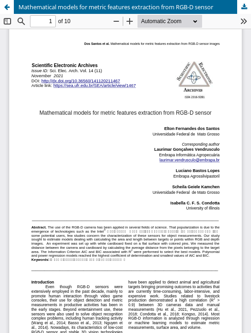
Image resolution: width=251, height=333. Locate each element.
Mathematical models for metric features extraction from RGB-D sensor (115, 7)
